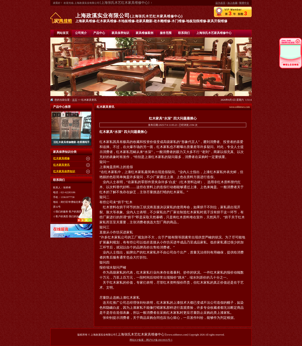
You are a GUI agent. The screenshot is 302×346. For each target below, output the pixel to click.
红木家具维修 (61, 158)
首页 (74, 99)
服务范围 (166, 33)
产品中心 (99, 33)
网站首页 (63, 33)
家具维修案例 (144, 33)
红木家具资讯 (61, 164)
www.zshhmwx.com (239, 106)
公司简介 (81, 33)
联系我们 (184, 33)
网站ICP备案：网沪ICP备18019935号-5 (151, 339)
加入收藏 (232, 2)
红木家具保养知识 (64, 171)
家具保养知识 (120, 33)
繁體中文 (244, 2)
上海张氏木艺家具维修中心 (214, 33)
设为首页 (220, 2)
